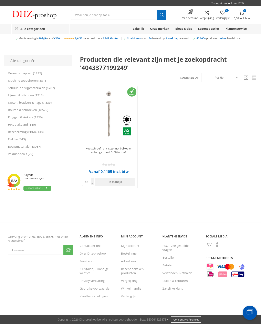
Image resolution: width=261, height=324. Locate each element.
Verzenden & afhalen (177, 273)
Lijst (254, 77)
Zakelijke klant (173, 288)
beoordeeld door (97, 38)
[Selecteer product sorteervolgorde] (221, 77)
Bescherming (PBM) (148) (26, 132)
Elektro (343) (17, 139)
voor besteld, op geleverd (158, 38)
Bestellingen (129, 253)
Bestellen (169, 257)
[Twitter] (209, 244)
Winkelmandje (131, 288)
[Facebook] (217, 244)
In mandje (115, 181)
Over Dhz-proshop (93, 253)
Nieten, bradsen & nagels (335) (30, 102)
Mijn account (190, 18)
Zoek (161, 15)
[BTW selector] (229, 3)
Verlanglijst (129, 296)
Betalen (168, 265)
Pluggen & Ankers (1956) (25, 117)
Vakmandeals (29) (20, 154)
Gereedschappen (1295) (25, 73)
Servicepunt (88, 261)
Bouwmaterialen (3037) (24, 146)
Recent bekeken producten (132, 271)
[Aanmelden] (35, 250)
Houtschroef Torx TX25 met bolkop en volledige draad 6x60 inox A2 (108, 150)
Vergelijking (207, 18)
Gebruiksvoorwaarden (96, 288)
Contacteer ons (90, 246)
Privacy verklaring (92, 281)
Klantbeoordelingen (94, 296)
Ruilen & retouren (175, 281)
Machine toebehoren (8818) (27, 80)
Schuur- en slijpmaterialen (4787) (31, 88)
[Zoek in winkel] (114, 15)
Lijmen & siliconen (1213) (25, 95)
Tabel (246, 77)
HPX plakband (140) (22, 124)
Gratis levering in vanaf (39, 38)
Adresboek (128, 261)
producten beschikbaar (219, 38)
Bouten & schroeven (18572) (28, 110)
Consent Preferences (186, 319)
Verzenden (68, 250)
